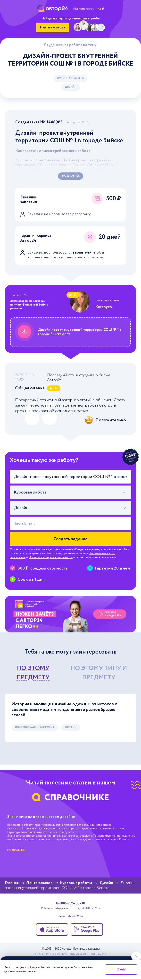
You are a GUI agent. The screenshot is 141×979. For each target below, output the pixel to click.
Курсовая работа (70, 78)
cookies (30, 967)
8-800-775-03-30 (70, 903)
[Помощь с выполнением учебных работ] (70, 614)
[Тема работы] (70, 477)
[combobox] (70, 492)
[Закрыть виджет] (136, 956)
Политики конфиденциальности (51, 557)
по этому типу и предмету (99, 673)
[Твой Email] (70, 523)
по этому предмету (33, 673)
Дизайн (70, 87)
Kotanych (103, 307)
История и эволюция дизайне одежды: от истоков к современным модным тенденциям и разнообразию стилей (64, 709)
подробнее (16, 850)
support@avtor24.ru (70, 916)
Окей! (121, 969)
